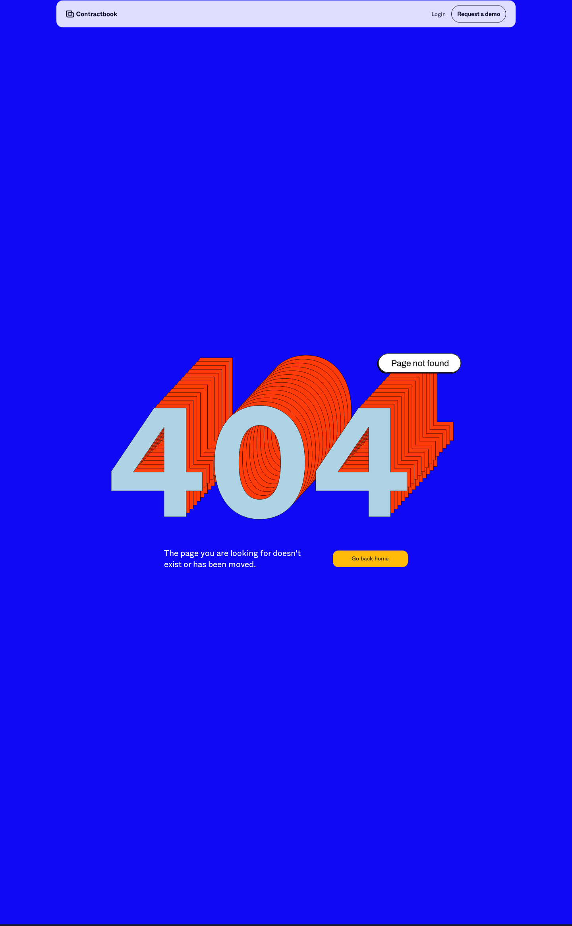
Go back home (370, 558)
